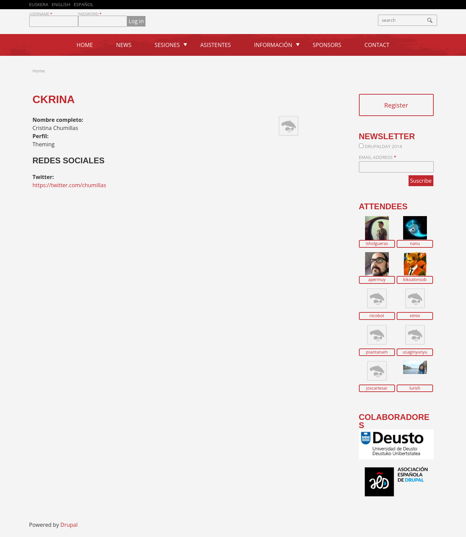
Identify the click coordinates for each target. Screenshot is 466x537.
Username (40, 14)
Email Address (377, 157)
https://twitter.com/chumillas (69, 185)
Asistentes (215, 45)
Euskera (38, 4)
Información (273, 45)
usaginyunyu (415, 352)
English (61, 4)
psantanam (377, 352)
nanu (415, 243)
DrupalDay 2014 (383, 146)
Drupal (69, 524)
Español (83, 4)
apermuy (376, 279)
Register (396, 105)
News (124, 45)
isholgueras (377, 243)
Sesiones (167, 45)
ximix (415, 315)
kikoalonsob (415, 279)
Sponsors (327, 45)
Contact (377, 45)
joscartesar (376, 388)
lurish (415, 388)
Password (90, 14)
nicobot (376, 315)
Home (84, 45)
